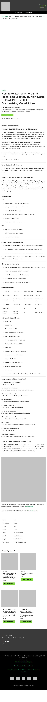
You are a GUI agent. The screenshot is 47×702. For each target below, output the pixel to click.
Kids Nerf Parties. (29, 509)
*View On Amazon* (7, 117)
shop (6, 18)
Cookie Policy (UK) (19, 676)
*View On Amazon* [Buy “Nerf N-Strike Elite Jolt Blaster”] (23, 579)
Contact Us (23, 678)
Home (2, 18)
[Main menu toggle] (42, 6)
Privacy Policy (10, 676)
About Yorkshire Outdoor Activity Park (23, 672)
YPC (3, 650)
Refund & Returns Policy (30, 676)
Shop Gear (18, 14)
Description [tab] (4, 128)
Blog (38, 676)
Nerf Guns (3, 92)
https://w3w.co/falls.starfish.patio (23, 668)
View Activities (27, 14)
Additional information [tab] (13, 128)
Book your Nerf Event (32, 513)
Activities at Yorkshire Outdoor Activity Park (13, 644)
